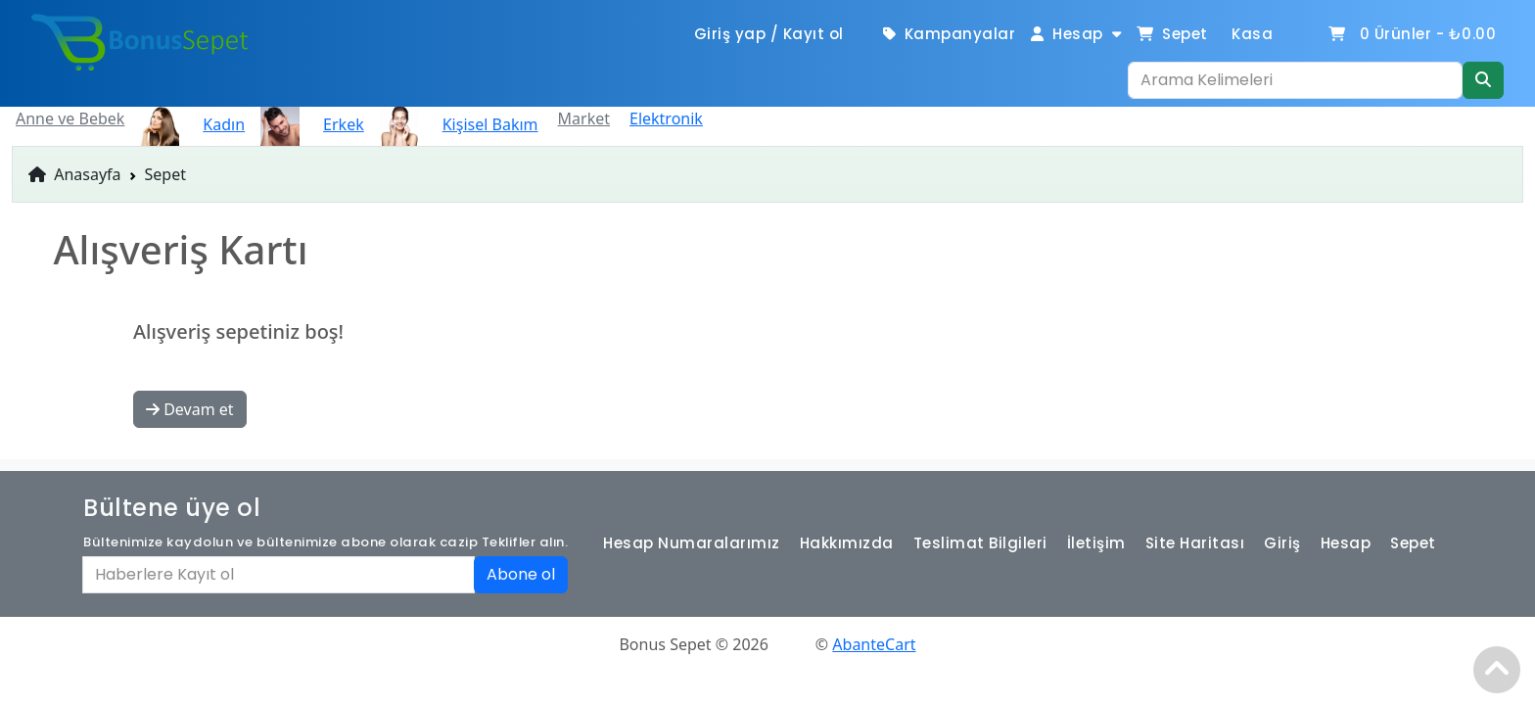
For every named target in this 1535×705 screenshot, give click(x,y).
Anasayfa (74, 174)
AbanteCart (873, 644)
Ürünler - (1411, 34)
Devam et (190, 409)
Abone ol (521, 574)
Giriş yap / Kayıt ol (769, 34)
